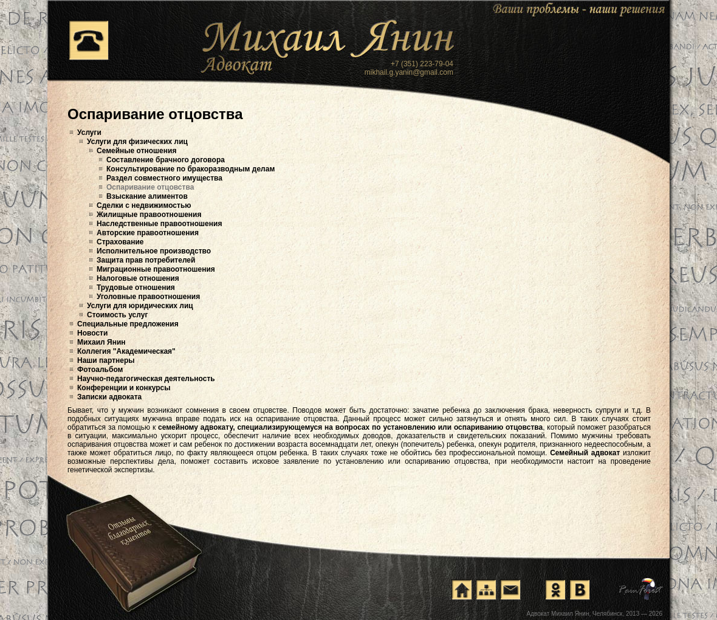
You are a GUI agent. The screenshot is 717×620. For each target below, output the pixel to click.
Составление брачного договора (165, 160)
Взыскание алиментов (147, 196)
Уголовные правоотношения (148, 296)
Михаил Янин (101, 342)
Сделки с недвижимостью (144, 205)
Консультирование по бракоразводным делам (190, 169)
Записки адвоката (109, 397)
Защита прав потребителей (146, 260)
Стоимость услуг (117, 315)
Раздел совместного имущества (164, 178)
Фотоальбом (100, 369)
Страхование (120, 242)
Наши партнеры (106, 360)
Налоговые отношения (138, 278)
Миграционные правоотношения (156, 269)
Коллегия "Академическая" (126, 351)
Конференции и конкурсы (124, 388)
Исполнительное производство (154, 251)
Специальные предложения (128, 324)
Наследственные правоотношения (159, 223)
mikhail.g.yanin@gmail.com (409, 72)
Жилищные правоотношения (149, 214)
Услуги (89, 132)
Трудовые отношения (136, 287)
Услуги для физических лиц (137, 141)
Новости (92, 333)
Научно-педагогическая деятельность (146, 378)
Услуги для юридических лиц (140, 305)
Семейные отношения (136, 150)
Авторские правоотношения (148, 233)
